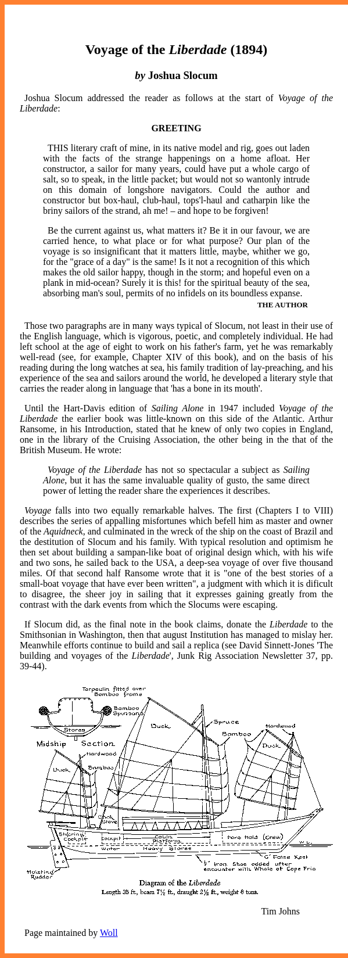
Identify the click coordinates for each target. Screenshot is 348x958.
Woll (109, 933)
